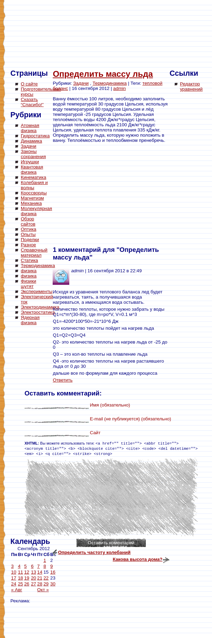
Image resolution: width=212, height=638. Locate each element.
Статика (29, 260)
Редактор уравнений (191, 86)
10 (13, 572)
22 (45, 578)
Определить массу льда (103, 74)
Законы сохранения (33, 154)
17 (13, 578)
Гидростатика (35, 135)
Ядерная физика (30, 320)
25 (20, 583)
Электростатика (38, 312)
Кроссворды (34, 192)
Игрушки (30, 161)
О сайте (29, 83)
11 (20, 572)
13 (33, 572)
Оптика (28, 229)
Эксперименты (36, 291)
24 (13, 583)
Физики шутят (28, 284)
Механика (31, 203)
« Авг (16, 589)
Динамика (31, 141)
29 (45, 583)
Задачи (28, 146)
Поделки (30, 239)
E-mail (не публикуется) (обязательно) (130, 418)
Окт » (43, 589)
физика (29, 270)
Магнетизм (32, 198)
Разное (28, 244)
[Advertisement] (38, 432)
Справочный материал (34, 252)
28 (39, 583)
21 (39, 578)
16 (52, 572)
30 (52, 583)
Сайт (95, 432)
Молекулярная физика (36, 211)
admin (119, 88)
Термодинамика (38, 265)
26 (26, 583)
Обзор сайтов (28, 221)
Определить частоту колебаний (94, 552)
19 (26, 578)
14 (39, 572)
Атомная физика (30, 128)
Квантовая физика (32, 169)
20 (33, 578)
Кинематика (33, 177)
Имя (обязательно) (110, 405)
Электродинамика (40, 307)
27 (33, 583)
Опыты (28, 234)
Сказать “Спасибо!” (32, 102)
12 (26, 572)
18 (20, 578)
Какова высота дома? (137, 559)
